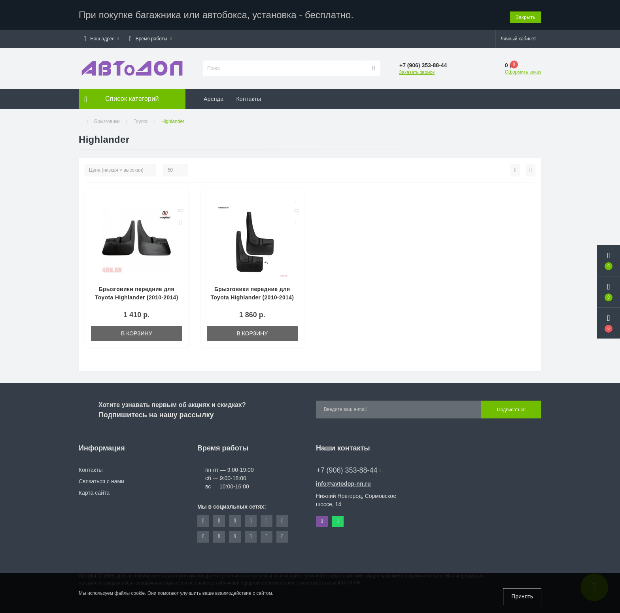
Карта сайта (94, 491)
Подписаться (511, 408)
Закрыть (525, 14)
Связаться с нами (101, 479)
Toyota (140, 119)
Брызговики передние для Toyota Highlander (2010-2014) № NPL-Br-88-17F (136, 295)
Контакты (248, 97)
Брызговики (107, 119)
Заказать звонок (417, 70)
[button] (101, 37)
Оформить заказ (523, 70)
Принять (522, 596)
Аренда (213, 97)
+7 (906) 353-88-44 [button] (348, 468)
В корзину (136, 331)
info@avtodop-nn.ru (343, 482)
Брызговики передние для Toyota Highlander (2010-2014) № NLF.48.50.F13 (252, 295)
